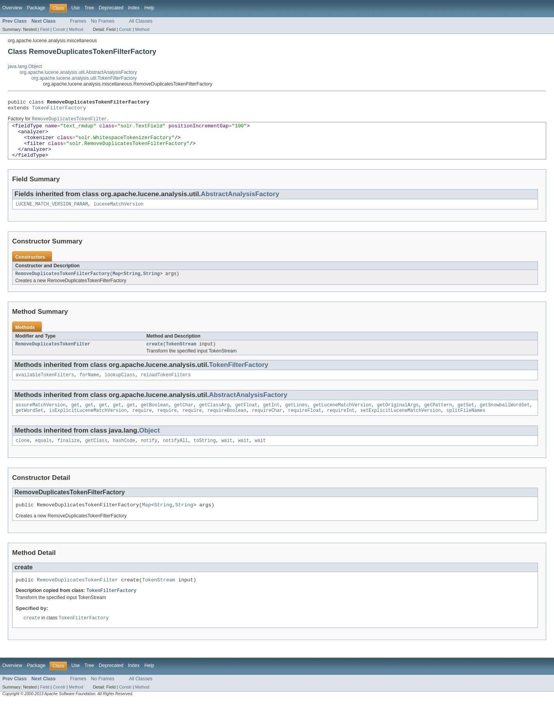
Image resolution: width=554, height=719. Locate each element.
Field (44, 29)
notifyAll (175, 456)
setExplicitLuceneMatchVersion (400, 425)
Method (76, 29)
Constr (59, 29)
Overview (12, 8)
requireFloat (304, 425)
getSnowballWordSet (505, 418)
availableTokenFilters (45, 388)
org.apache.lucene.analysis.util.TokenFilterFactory (84, 78)
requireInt (341, 425)
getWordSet (29, 425)
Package (36, 8)
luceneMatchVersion (118, 214)
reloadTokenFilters (166, 388)
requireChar (267, 425)
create (154, 356)
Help (149, 8)
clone (23, 456)
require (142, 425)
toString (205, 456)
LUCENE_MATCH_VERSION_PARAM (52, 214)
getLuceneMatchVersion (342, 418)
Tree (89, 8)
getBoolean (155, 418)
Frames (78, 21)
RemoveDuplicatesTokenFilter (52, 356)
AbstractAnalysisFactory (240, 203)
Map (117, 285)
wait (226, 456)
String (132, 285)
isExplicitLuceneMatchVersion (88, 425)
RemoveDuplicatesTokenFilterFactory (62, 285)
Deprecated (111, 8)
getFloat (246, 418)
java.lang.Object (25, 66)
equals (43, 456)
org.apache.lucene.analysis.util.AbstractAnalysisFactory (78, 72)
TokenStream (181, 356)
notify (149, 456)
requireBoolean (226, 425)
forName (89, 388)
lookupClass (119, 388)
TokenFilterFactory (59, 109)
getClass (96, 456)
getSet (465, 418)
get (75, 418)
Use (75, 8)
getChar (184, 418)
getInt (271, 418)
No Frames (103, 21)
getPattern (438, 418)
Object (149, 445)
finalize (68, 456)
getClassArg (214, 418)
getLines (296, 418)
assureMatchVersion (41, 418)
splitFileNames (466, 425)
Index (134, 8)
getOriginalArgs (398, 418)
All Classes (140, 21)
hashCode (124, 456)
